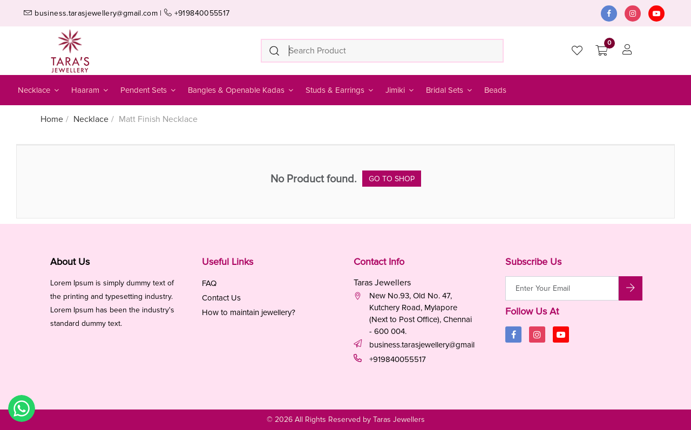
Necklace (39, 90)
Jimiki (400, 90)
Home (51, 119)
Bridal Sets (449, 90)
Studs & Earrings (340, 90)
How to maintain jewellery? (248, 312)
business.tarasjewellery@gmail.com (422, 345)
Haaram (90, 90)
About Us (70, 262)
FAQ (209, 283)
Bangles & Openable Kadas (241, 90)
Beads (495, 90)
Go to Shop (392, 178)
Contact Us (221, 298)
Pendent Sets (148, 90)
